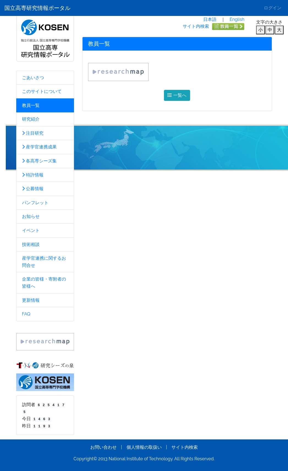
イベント (31, 230)
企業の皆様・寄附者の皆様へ (44, 282)
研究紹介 (31, 119)
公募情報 (32, 188)
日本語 (209, 19)
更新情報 (31, 300)
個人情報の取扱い (144, 447)
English (237, 19)
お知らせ (31, 216)
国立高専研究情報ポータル (37, 8)
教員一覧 (31, 105)
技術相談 (31, 244)
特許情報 (32, 175)
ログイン (272, 7)
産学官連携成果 (39, 146)
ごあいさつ (33, 77)
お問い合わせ (103, 447)
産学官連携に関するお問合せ (44, 262)
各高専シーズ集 (39, 161)
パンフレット (35, 202)
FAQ (26, 314)
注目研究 (32, 133)
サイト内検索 (196, 26)
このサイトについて (42, 91)
